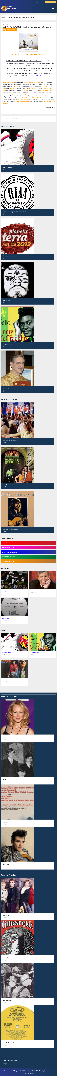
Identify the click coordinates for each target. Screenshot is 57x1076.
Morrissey (6, 864)
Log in (5, 1064)
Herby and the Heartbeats (10, 440)
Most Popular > (7, 126)
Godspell (5, 958)
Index (4, 779)
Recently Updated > (9, 399)
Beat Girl (5, 822)
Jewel (4, 737)
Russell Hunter (7, 1000)
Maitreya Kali (6, 300)
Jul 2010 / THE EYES (38, 2)
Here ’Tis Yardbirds (8, 1043)
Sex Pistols (6, 915)
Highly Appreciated (8, 561)
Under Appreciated (8, 543)
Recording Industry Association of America (14, 212)
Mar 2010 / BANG (8, 167)
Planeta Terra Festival (9, 256)
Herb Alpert (6, 485)
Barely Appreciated (8, 547)
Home (4, 18)
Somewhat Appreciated (9, 552)
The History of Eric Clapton (10, 529)
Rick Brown (6, 389)
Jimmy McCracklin (7, 344)
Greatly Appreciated (8, 557)
